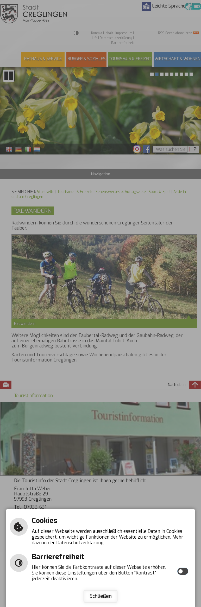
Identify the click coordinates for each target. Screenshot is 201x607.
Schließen (101, 596)
